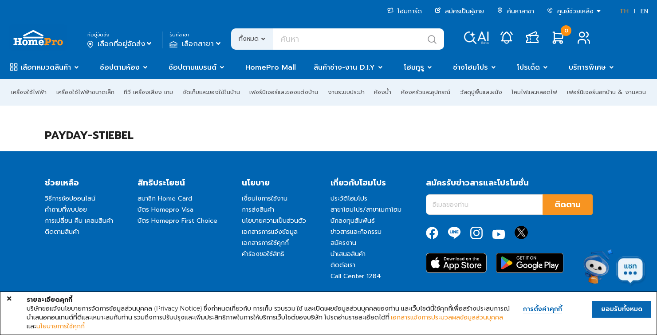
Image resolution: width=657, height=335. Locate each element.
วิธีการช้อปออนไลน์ (70, 198)
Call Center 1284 (355, 276)
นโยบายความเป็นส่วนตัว (274, 220)
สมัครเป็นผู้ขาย (459, 11)
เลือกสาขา (195, 43)
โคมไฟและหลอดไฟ (534, 92)
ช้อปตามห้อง (120, 67)
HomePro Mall (270, 67)
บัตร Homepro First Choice (177, 220)
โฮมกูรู (414, 67)
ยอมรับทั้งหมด (621, 309)
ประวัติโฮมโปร (348, 198)
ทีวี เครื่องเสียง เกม (148, 92)
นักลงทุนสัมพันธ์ (352, 220)
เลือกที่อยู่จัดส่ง (120, 43)
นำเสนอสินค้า (348, 254)
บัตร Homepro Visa (165, 209)
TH (624, 11)
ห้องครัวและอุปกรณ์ (425, 92)
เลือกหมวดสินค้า (45, 67)
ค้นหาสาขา (515, 11)
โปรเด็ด (528, 67)
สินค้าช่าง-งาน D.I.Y (344, 67)
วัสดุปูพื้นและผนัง (481, 92)
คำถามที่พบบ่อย (66, 209)
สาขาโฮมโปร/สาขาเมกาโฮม (365, 209)
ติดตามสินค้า (62, 231)
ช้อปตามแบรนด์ (192, 67)
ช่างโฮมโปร (470, 67)
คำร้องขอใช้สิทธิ (263, 254)
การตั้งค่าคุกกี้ (542, 309)
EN (644, 11)
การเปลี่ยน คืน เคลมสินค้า (79, 220)
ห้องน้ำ (382, 92)
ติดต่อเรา (342, 265)
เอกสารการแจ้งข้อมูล (270, 231)
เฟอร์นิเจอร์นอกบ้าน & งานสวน (606, 92)
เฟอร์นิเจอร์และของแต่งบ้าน (283, 92)
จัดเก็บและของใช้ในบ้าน (211, 92)
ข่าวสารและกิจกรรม (356, 231)
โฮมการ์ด (404, 11)
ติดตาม (568, 204)
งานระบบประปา (346, 92)
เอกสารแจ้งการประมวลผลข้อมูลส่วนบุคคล (447, 317)
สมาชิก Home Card (165, 198)
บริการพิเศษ (587, 67)
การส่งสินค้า (258, 209)
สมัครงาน (343, 243)
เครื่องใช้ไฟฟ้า (29, 92)
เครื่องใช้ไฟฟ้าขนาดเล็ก (85, 92)
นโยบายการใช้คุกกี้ (60, 326)
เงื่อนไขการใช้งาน (264, 198)
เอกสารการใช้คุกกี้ (265, 243)
